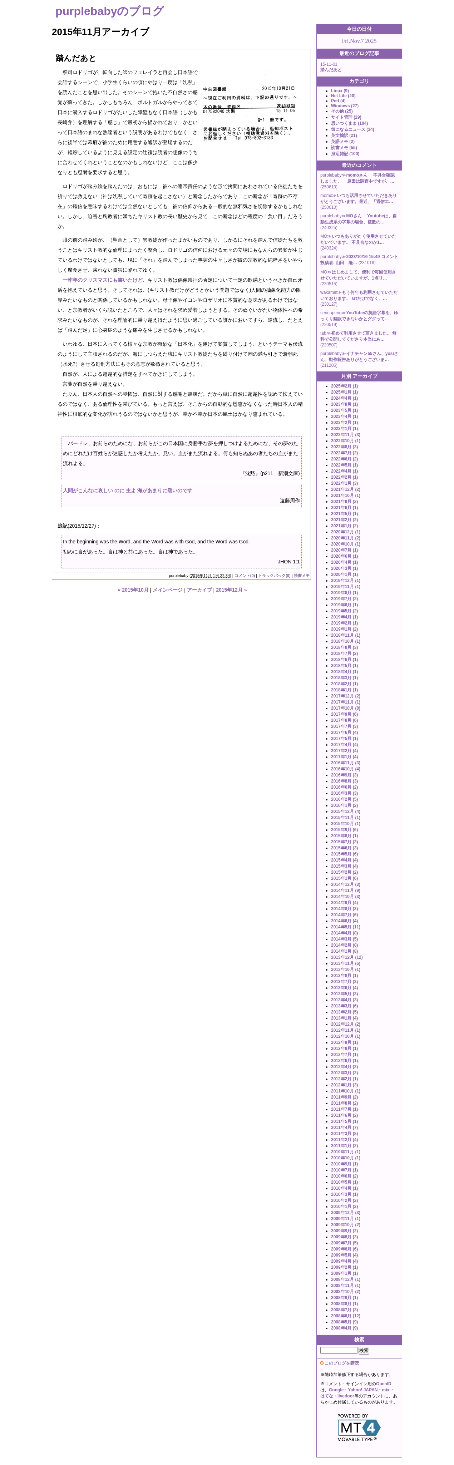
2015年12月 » (231, 590)
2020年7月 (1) (344, 550)
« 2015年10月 (133, 590)
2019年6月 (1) (344, 604)
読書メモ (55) (344, 147)
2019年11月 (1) (345, 586)
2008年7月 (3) (344, 1309)
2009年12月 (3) (345, 1212)
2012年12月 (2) (345, 1024)
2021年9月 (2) (344, 501)
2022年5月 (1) (344, 465)
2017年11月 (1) (345, 702)
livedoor (345, 1396)
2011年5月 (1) (344, 1121)
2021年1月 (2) (344, 525)
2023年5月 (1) (344, 410)
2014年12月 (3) (345, 884)
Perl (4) (338, 100)
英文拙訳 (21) (344, 135)
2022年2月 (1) (344, 477)
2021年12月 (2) (345, 489)
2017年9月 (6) (344, 714)
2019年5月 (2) (344, 610)
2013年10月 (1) (345, 969)
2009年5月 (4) (344, 1255)
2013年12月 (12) (347, 957)
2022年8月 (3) (344, 446)
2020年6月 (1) (344, 556)
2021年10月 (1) (345, 495)
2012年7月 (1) (344, 1054)
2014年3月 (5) (344, 939)
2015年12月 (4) (345, 811)
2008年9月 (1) (344, 1297)
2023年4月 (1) (344, 416)
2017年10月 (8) (345, 708)
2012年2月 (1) (344, 1078)
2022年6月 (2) (344, 459)
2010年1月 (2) (344, 1206)
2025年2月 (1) (344, 386)
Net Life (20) (343, 95)
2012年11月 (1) (345, 1030)
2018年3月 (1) (344, 677)
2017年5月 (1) (344, 738)
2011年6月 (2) (344, 1115)
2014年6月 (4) (344, 920)
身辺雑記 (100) (345, 153)
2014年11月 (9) (345, 890)
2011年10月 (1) (345, 1091)
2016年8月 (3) (344, 781)
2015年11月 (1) (345, 817)
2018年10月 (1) (345, 641)
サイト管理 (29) (346, 117)
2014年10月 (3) (345, 896)
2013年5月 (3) (344, 993)
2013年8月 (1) (344, 975)
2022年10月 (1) (345, 440)
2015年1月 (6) (344, 878)
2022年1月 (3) (344, 483)
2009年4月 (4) (344, 1261)
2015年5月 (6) (344, 854)
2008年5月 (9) (344, 1322)
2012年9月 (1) (344, 1042)
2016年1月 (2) (344, 805)
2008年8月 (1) (344, 1303)
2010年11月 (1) (345, 1151)
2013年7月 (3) (344, 981)
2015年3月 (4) (344, 866)
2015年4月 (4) (344, 860)
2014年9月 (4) (344, 902)
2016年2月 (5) (344, 799)
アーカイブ (199, 590)
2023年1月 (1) (344, 428)
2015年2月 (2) (344, 872)
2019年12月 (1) (345, 580)
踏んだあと (76, 58)
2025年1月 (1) (344, 392)
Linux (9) (340, 90)
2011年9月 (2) (344, 1097)
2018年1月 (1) (344, 689)
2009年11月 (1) (345, 1218)
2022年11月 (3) (345, 434)
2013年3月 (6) (344, 1005)
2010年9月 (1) (344, 1163)
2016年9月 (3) (344, 775)
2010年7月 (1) (344, 1170)
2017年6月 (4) (344, 732)
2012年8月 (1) (344, 1048)
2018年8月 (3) (344, 647)
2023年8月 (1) (344, 404)
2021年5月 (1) (344, 513)
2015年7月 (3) (344, 841)
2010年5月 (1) (344, 1182)
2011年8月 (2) (344, 1103)
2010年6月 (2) (344, 1176)
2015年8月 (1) (344, 835)
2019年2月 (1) (344, 623)
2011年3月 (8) (344, 1133)
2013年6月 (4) (344, 987)
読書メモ (302, 575)
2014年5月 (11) (345, 926)
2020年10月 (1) (345, 544)
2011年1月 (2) (344, 1145)
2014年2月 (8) (344, 945)
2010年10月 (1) (345, 1157)
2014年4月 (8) (344, 933)
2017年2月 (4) (344, 750)
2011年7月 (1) (344, 1109)
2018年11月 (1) (345, 635)
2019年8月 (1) (344, 592)
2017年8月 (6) (344, 720)
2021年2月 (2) (344, 519)
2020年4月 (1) (344, 562)
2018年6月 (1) (344, 659)
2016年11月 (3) (345, 762)
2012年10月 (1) (345, 1036)
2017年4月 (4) (344, 744)
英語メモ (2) (343, 141)
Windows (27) (345, 105)
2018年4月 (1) (344, 671)
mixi (386, 1389)
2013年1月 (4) (344, 1018)
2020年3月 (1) (344, 568)
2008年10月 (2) (345, 1291)
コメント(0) (245, 575)
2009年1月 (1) (344, 1273)
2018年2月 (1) (344, 683)
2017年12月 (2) (345, 696)
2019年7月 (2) (344, 598)
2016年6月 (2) (344, 787)
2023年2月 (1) (344, 422)
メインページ (168, 590)
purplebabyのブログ (109, 11)
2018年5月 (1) (344, 665)
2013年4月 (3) (344, 999)
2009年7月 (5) (344, 1243)
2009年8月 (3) (344, 1236)
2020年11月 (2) (345, 538)
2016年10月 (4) (345, 768)
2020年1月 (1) (344, 574)
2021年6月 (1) (344, 507)
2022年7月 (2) (344, 452)
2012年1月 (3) (344, 1084)
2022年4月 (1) (344, 471)
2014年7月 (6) (344, 914)
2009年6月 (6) (344, 1249)
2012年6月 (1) (344, 1060)
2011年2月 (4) (344, 1139)
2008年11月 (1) (345, 1285)
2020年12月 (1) (345, 531)
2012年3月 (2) (344, 1072)
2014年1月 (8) (344, 951)
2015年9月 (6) (344, 829)
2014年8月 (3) (344, 908)
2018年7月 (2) (344, 653)
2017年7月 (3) (344, 726)
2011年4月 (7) (344, 1127)
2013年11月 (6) (345, 963)
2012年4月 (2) (344, 1066)
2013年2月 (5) (344, 1012)
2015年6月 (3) (344, 847)
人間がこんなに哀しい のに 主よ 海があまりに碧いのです (127, 490)
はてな (326, 1396)
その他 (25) (342, 111)
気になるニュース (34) (352, 129)
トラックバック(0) (274, 575)
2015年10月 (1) (345, 823)
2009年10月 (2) (345, 1224)
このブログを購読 (342, 1363)
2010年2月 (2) (344, 1200)
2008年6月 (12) (345, 1315)
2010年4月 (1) (344, 1188)
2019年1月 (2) (344, 629)
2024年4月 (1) (344, 398)
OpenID (383, 1383)
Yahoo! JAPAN (362, 1389)
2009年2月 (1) (344, 1267)
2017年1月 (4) (344, 756)
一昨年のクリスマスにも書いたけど (103, 280)
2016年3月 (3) (344, 793)
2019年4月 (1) (344, 617)
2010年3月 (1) (344, 1194)
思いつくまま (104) (349, 123)
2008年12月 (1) (345, 1279)
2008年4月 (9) (344, 1328)
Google (336, 1389)
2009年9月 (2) (344, 1230)
